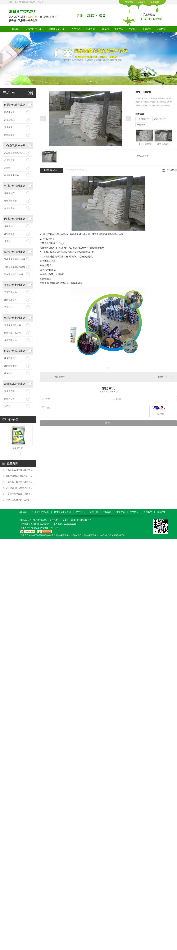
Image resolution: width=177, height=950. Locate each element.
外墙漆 (7, 168)
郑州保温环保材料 (12, 325)
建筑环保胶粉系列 (14, 350)
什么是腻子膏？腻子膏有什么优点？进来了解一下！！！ (19, 482)
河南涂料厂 (9, 193)
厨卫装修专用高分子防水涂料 (17, 153)
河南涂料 (8, 226)
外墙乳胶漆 (9, 160)
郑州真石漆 (9, 391)
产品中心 (76, 29)
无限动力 (35, 527)
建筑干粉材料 (10, 300)
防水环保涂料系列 (14, 251)
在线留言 (141, 2)
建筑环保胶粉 (10, 358)
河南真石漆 (9, 399)
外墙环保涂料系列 (14, 185)
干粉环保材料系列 (14, 284)
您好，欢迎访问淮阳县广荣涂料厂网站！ (26, 2)
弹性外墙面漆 (10, 201)
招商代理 (90, 29)
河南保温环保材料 (12, 333)
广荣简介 (132, 29)
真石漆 (7, 406)
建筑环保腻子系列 (57, 29)
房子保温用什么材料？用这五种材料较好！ (19, 488)
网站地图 (129, 2)
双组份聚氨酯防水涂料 (14, 259)
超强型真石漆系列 (14, 383)
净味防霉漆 (9, 234)
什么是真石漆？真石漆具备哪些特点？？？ (19, 470)
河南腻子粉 (9, 135)
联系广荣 (161, 29)
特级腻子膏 (9, 112)
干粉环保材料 (10, 292)
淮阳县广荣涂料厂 (23, 12)
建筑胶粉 (8, 373)
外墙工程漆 (9, 120)
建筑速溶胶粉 (10, 366)
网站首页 (16, 29)
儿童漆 (7, 241)
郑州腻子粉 (9, 127)
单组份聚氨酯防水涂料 (14, 267)
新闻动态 (146, 29)
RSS (52, 527)
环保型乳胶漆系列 (34, 29)
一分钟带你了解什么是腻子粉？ (19, 494)
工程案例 (104, 29)
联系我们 (154, 2)
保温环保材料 (10, 340)
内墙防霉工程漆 (11, 175)
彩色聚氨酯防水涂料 (13, 274)
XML (57, 527)
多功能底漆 (9, 208)
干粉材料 (8, 307)
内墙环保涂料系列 (14, 218)
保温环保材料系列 (14, 317)
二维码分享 (172, 170)
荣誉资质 (118, 29)
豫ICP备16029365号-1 (81, 520)
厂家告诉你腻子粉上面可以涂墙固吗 (19, 500)
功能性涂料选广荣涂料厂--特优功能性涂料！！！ (19, 476)
